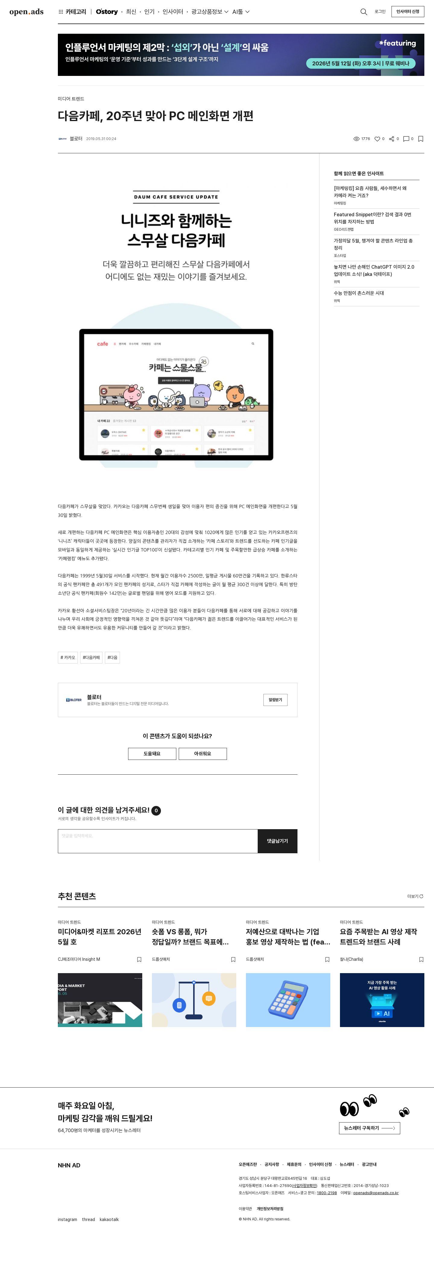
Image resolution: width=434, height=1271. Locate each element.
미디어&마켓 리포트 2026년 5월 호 (99, 936)
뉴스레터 (347, 1164)
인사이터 (173, 11)
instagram (67, 1219)
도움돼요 (152, 754)
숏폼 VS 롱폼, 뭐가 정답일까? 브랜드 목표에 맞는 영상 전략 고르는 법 (187, 937)
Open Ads (26, 12)
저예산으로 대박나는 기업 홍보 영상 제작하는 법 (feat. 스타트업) (287, 937)
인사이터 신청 (408, 11)
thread (88, 1219)
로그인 (380, 11)
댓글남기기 (277, 841)
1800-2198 (327, 1193)
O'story (107, 12)
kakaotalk (109, 1219)
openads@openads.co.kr (376, 1193)
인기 (149, 11)
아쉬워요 (202, 754)
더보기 (415, 896)
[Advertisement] (377, 399)
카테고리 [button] (72, 11)
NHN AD (69, 1165)
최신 (131, 11)
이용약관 (245, 1209)
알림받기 (275, 700)
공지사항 (272, 1164)
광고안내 (369, 1164)
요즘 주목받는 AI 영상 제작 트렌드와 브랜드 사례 (378, 936)
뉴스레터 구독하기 (369, 1128)
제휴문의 (294, 1164)
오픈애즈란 (248, 1164)
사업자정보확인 (304, 1185)
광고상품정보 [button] (206, 11)
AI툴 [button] (237, 11)
